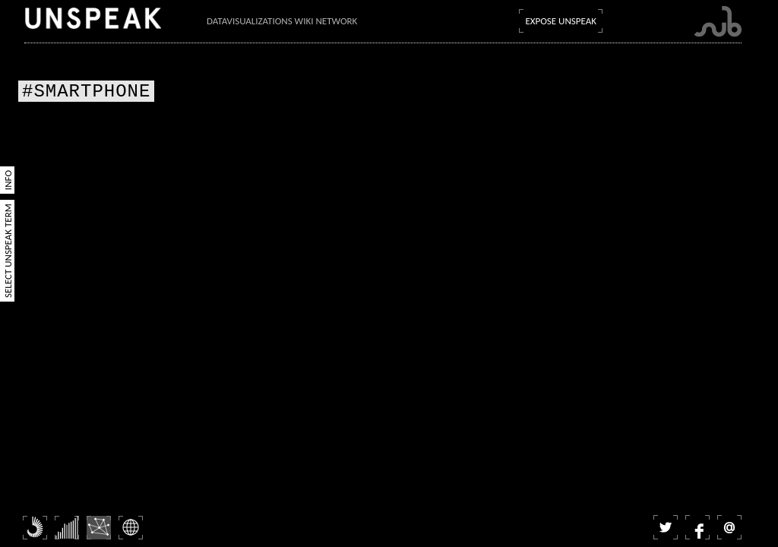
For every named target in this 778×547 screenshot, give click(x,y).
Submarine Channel (718, 21)
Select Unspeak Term (8, 251)
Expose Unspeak (560, 21)
